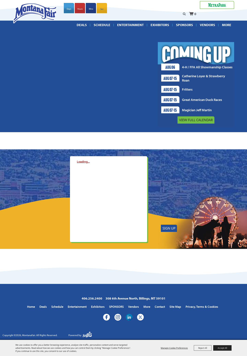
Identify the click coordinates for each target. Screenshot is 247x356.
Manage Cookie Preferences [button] (174, 348)
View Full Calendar (196, 120)
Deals (82, 25)
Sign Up (168, 228)
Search (184, 13)
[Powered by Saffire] (87, 335)
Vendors (207, 25)
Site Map (175, 307)
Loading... (83, 162)
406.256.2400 (92, 298)
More (226, 25)
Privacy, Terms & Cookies (202, 307)
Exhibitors (160, 25)
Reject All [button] (202, 348)
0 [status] (195, 14)
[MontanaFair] (35, 13)
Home (31, 307)
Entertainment (130, 25)
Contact (160, 307)
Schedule (102, 25)
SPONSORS (184, 25)
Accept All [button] (222, 348)
